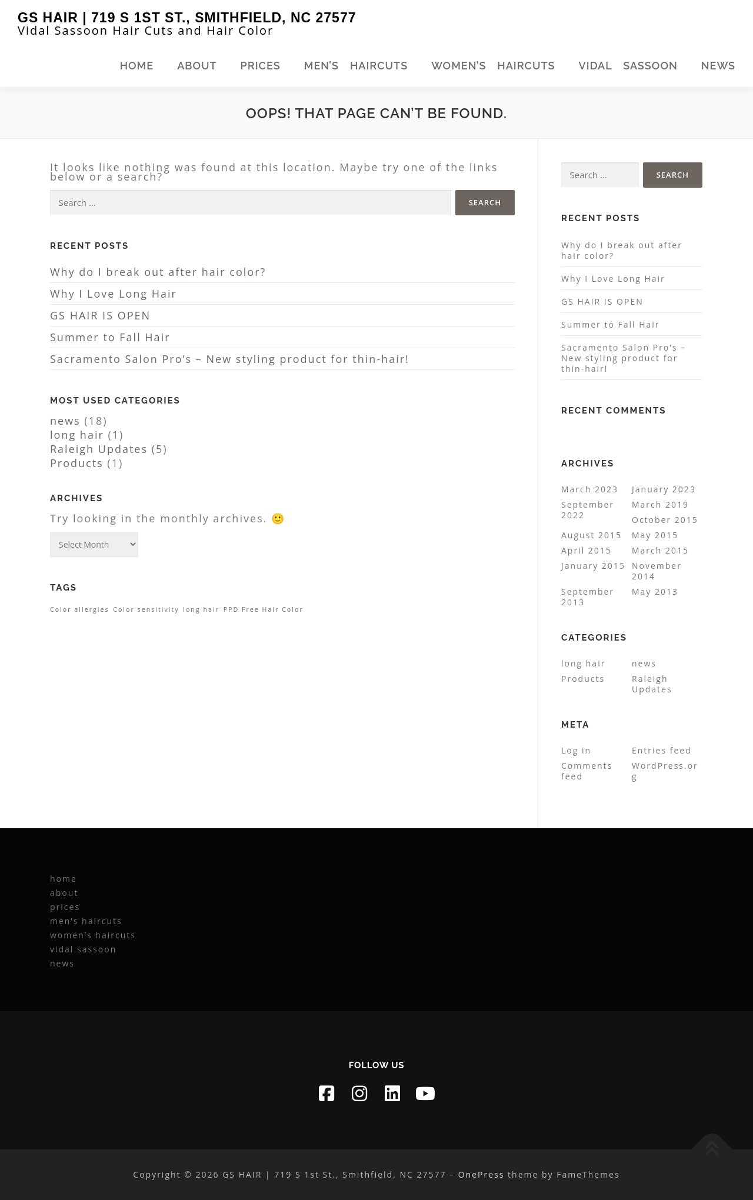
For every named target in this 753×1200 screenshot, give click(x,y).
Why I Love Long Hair (113, 293)
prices (261, 65)
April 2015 (586, 550)
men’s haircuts (356, 65)
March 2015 (660, 550)
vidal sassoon (628, 65)
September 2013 (587, 597)
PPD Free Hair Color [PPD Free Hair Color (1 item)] (264, 609)
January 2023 (664, 489)
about (196, 65)
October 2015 (665, 519)
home (137, 65)
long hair (77, 435)
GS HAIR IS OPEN (100, 315)
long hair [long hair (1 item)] (201, 609)
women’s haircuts (493, 65)
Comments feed (586, 771)
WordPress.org (665, 771)
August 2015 (591, 535)
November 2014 (657, 571)
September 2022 (587, 510)
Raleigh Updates (99, 449)
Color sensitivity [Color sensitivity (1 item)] (146, 609)
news (718, 65)
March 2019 (660, 504)
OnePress (481, 1174)
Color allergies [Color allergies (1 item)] (79, 609)
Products (77, 463)
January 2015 (593, 565)
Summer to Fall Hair (110, 337)
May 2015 (655, 535)
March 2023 (589, 489)
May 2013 (655, 591)
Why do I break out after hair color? (158, 272)
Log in (576, 750)
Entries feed (662, 750)
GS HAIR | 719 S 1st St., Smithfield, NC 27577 (187, 17)
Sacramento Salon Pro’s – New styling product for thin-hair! (229, 359)
